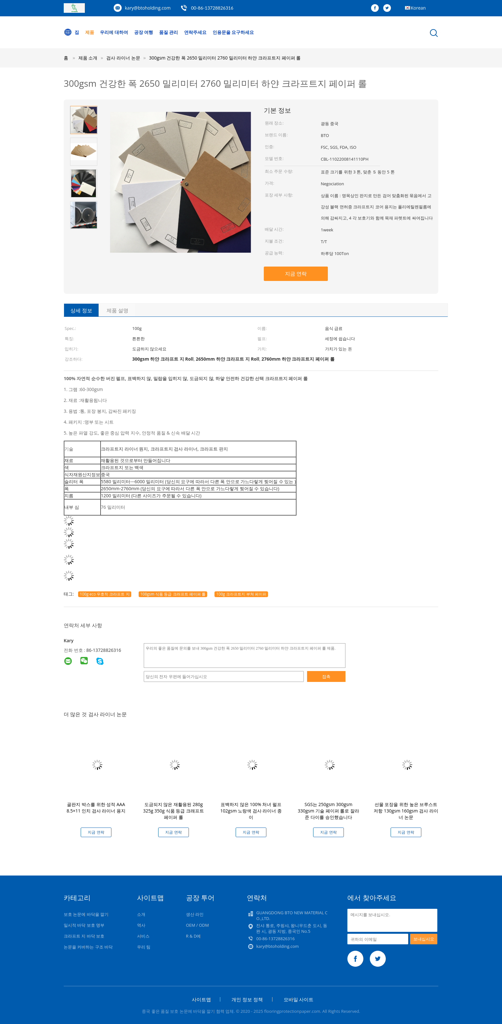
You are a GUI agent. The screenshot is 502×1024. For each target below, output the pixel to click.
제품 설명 (117, 310)
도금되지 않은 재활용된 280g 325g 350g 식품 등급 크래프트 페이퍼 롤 (173, 810)
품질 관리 (168, 32)
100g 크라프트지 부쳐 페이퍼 (241, 594)
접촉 (326, 676)
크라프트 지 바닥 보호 (84, 936)
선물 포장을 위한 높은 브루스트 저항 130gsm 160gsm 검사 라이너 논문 (406, 810)
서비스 (143, 936)
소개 (141, 914)
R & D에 (193, 936)
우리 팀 (143, 947)
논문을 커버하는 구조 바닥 (88, 947)
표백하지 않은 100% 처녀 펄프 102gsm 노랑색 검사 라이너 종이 (251, 810)
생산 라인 (195, 914)
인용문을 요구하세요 (233, 32)
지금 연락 (296, 273)
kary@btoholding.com (148, 8)
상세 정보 (81, 310)
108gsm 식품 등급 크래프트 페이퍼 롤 (173, 594)
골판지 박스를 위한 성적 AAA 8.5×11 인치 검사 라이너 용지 (96, 807)
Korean (418, 8)
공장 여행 (143, 32)
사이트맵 (201, 999)
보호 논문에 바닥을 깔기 (86, 914)
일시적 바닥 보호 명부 (84, 925)
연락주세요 (195, 32)
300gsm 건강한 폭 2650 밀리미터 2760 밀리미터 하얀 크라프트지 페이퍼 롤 (225, 58)
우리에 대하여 (114, 32)
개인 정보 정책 (247, 999)
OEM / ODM (197, 925)
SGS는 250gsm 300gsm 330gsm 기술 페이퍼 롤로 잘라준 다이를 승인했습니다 (328, 810)
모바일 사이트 (299, 999)
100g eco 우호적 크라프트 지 (104, 594)
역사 (141, 925)
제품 (89, 32)
